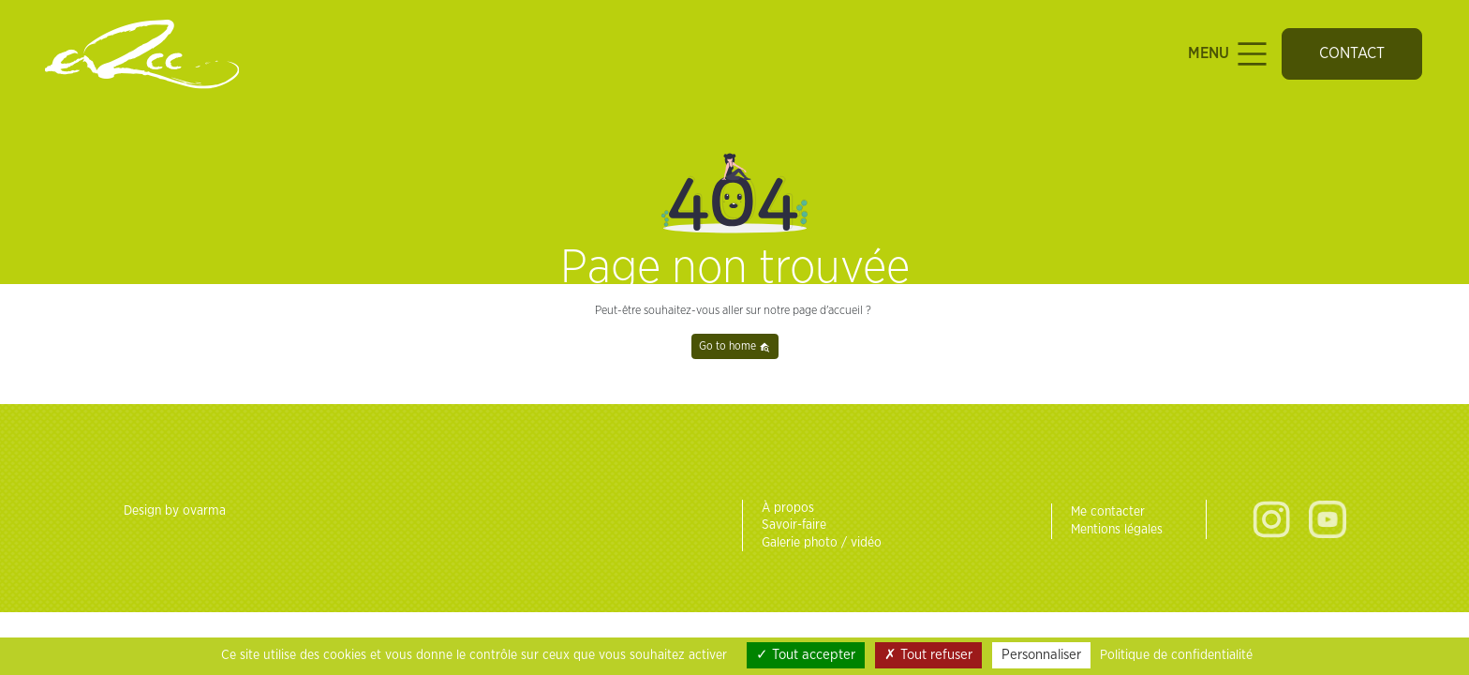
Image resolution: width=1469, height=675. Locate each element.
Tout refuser (928, 655)
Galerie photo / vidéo (822, 542)
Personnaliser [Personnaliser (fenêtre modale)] (1041, 655)
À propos (788, 508)
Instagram (1271, 519)
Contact (1352, 53)
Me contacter (1108, 511)
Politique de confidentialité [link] (1176, 655)
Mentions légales (1117, 529)
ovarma (204, 511)
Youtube (1327, 519)
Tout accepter (805, 655)
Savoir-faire (794, 525)
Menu (1229, 54)
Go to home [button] (734, 346)
